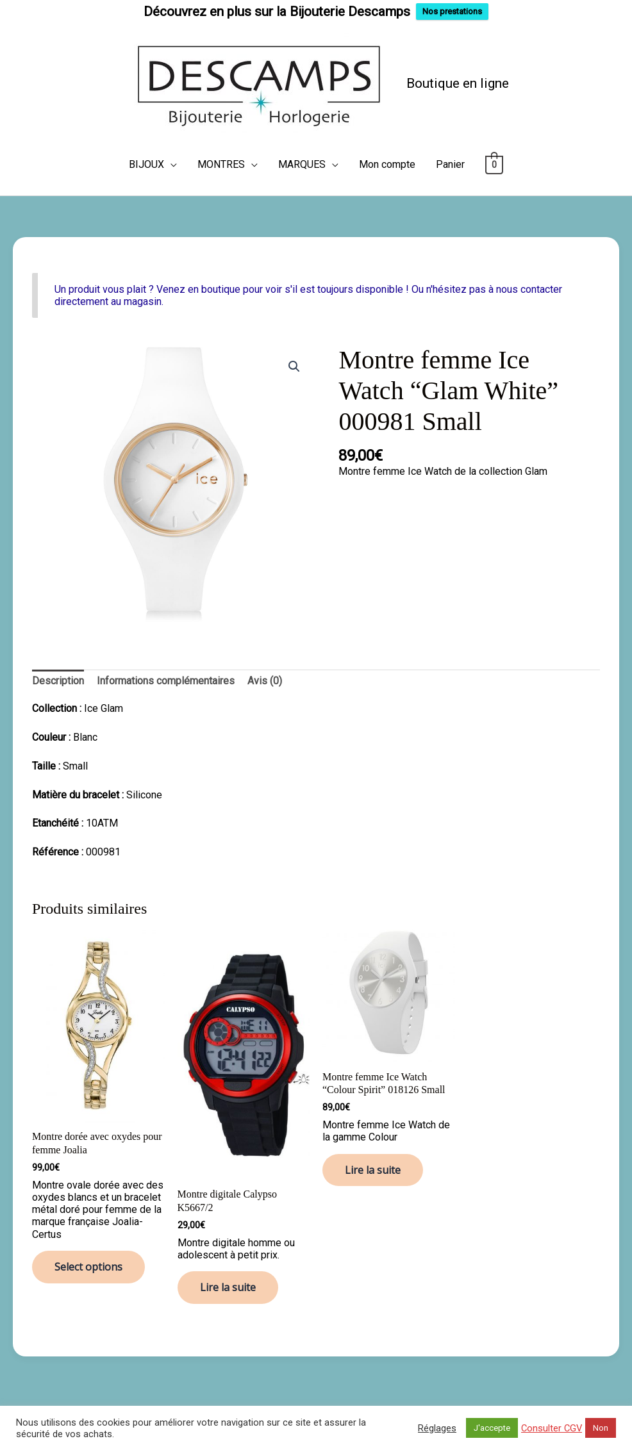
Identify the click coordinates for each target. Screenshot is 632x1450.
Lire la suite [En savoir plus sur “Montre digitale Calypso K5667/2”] (228, 1287)
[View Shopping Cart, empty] (494, 164)
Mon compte (387, 164)
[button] (294, 365)
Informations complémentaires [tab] (166, 680)
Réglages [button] (437, 1428)
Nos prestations (452, 11)
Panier (450, 164)
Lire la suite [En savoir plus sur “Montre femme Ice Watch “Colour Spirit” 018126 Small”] (373, 1169)
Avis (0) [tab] (264, 680)
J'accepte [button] (492, 1428)
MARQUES (302, 164)
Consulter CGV (551, 1428)
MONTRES (221, 164)
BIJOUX (146, 164)
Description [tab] (58, 680)
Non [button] (600, 1428)
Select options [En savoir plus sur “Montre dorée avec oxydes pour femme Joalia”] (88, 1266)
